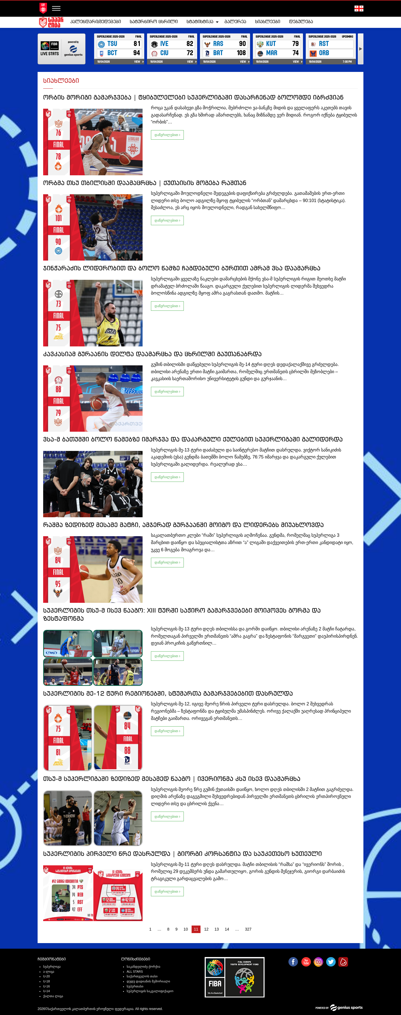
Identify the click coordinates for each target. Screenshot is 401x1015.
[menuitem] (95, 22)
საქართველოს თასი (142, 976)
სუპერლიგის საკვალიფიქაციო (150, 991)
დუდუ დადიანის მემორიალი (148, 981)
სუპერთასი (135, 986)
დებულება (301, 22)
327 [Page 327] (248, 929)
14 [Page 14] (227, 929)
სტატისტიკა (200, 22)
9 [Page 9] (176, 929)
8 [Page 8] (168, 929)
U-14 (46, 991)
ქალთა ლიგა (53, 996)
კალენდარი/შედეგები (95, 22)
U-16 (46, 986)
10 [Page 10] (186, 929)
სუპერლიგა (52, 966)
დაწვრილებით (167, 135)
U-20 (46, 976)
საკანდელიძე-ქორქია (143, 966)
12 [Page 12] (206, 929)
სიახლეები (267, 22)
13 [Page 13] (216, 929)
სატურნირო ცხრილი (154, 22)
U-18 (46, 981)
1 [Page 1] (150, 929)
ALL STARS (135, 971)
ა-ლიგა (48, 971)
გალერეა (235, 22)
